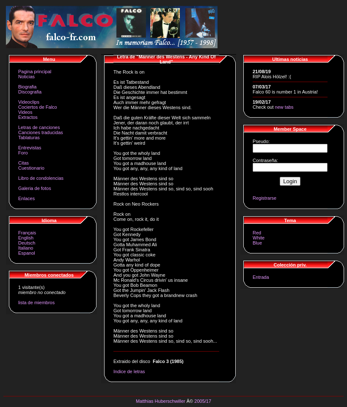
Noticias (26, 76)
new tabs (284, 107)
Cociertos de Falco (37, 107)
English (25, 237)
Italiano (25, 247)
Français (27, 232)
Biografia (27, 86)
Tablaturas (29, 137)
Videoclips (28, 101)
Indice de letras (129, 371)
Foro (23, 152)
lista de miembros (36, 302)
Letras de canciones (39, 127)
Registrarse (264, 198)
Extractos (28, 117)
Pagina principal (34, 71)
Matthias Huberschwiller (160, 401)
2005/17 (202, 401)
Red (257, 232)
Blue (257, 242)
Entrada (261, 277)
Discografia (29, 91)
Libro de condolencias (40, 178)
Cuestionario (31, 167)
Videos (25, 112)
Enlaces (26, 198)
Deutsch (26, 242)
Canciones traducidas (40, 132)
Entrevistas (29, 147)
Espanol (26, 253)
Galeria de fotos (34, 188)
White (258, 237)
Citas (23, 162)
